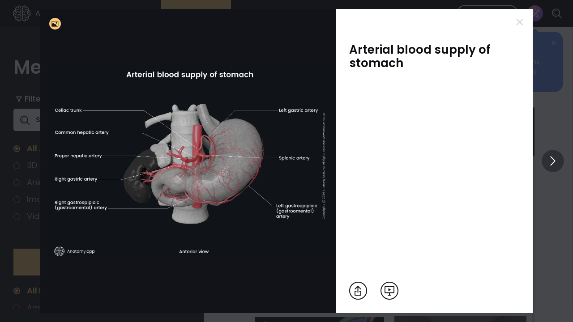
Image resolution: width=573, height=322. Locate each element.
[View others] (553, 161)
